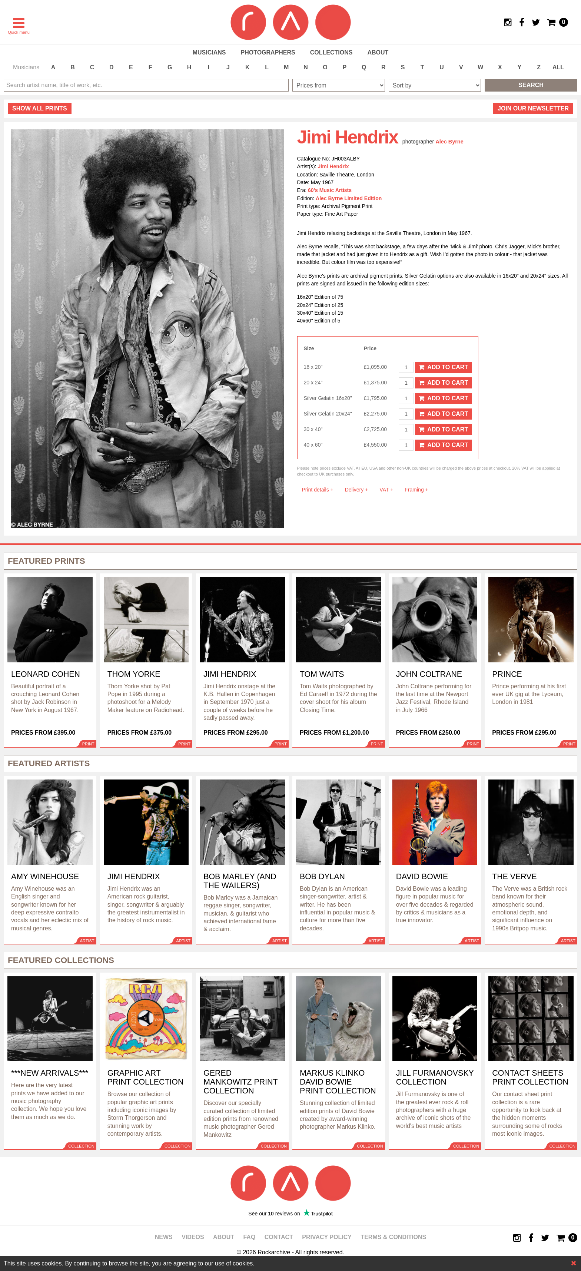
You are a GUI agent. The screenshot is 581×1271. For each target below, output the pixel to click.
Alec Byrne (449, 142)
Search (531, 85)
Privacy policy (327, 1237)
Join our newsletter (533, 108)
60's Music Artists (330, 190)
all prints (39, 108)
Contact (279, 1237)
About (377, 52)
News (164, 1237)
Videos (193, 1237)
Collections (331, 52)
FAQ (249, 1237)
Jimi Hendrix (333, 166)
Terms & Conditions (393, 1237)
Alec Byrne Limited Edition (349, 198)
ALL (558, 67)
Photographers (267, 52)
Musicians (209, 52)
